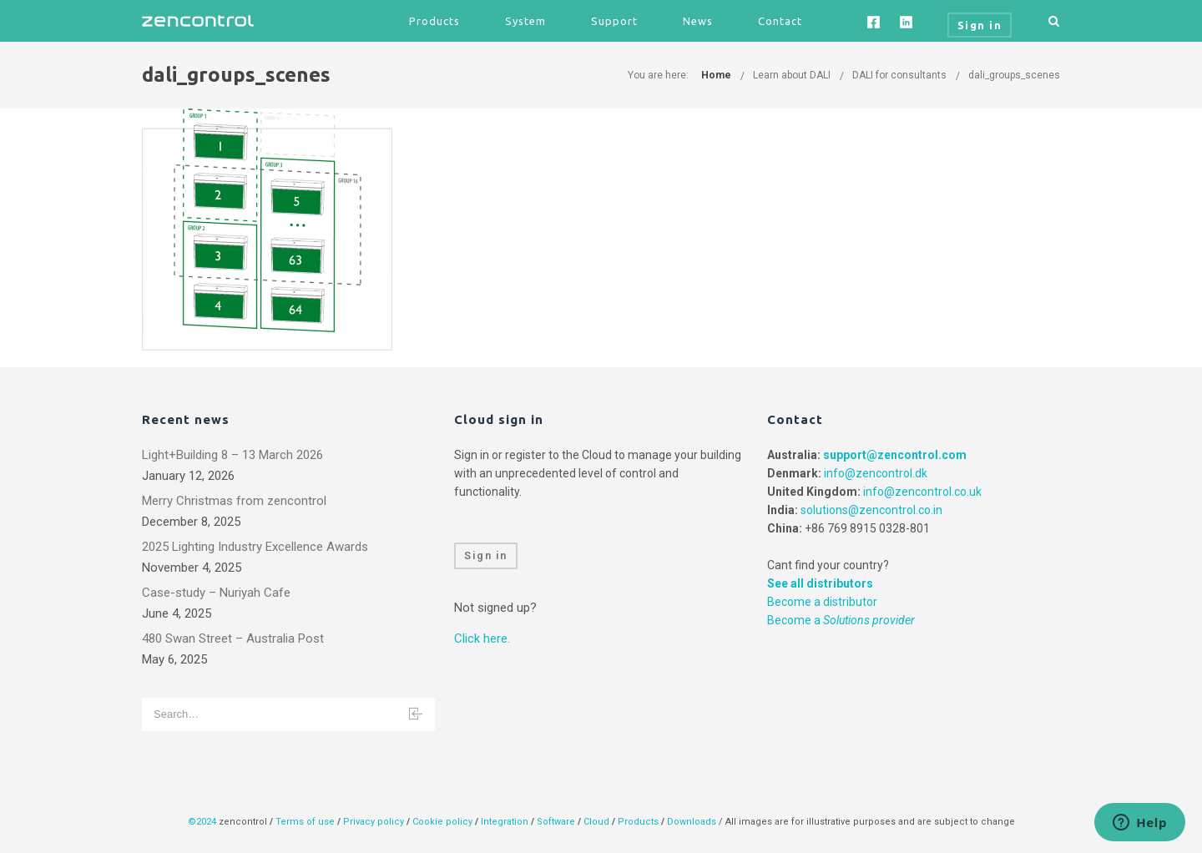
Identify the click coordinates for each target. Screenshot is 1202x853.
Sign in (486, 555)
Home (716, 75)
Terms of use (305, 821)
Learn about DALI (792, 75)
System (525, 21)
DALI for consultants (899, 75)
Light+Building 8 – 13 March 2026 (232, 454)
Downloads (691, 821)
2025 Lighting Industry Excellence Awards (255, 546)
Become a (841, 620)
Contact (780, 21)
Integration (504, 821)
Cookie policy (442, 821)
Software (556, 821)
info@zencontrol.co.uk (922, 491)
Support (614, 21)
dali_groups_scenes (1014, 75)
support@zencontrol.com (895, 455)
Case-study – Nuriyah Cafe (216, 592)
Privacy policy (373, 821)
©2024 (202, 821)
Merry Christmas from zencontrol (234, 500)
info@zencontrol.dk (875, 473)
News (698, 21)
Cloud (597, 821)
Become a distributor (822, 601)
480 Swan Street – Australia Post (233, 638)
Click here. (482, 638)
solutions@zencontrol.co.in (871, 510)
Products (434, 21)
